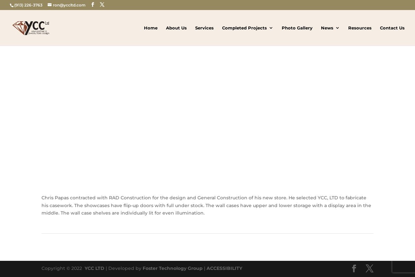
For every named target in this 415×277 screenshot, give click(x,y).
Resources (360, 28)
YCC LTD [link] (93, 268)
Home (151, 28)
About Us (176, 28)
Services (204, 28)
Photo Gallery (297, 28)
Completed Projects (244, 28)
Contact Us (392, 28)
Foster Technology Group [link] (173, 268)
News (327, 28)
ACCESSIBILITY (224, 268)
